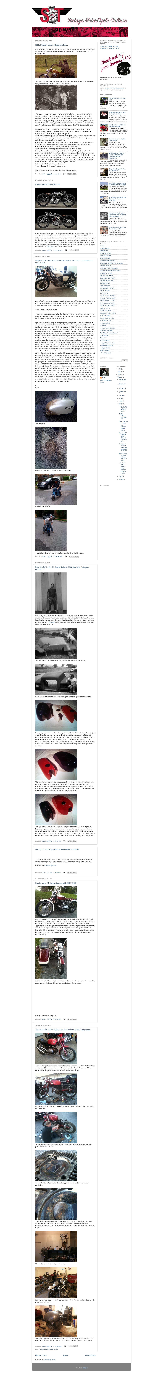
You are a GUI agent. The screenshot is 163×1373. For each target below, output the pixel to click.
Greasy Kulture (105, 283)
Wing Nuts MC (104, 350)
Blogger (85, 1368)
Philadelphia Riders (106, 310)
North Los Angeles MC (107, 305)
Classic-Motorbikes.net (107, 260)
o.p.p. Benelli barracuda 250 (49, 1349)
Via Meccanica (104, 340)
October (122, 388)
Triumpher (103, 338)
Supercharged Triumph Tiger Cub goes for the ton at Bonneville (118, 198)
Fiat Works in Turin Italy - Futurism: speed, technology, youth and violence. (118, 214)
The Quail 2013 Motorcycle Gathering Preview (117, 125)
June (121, 401)
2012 (119, 371)
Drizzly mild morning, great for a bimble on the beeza (57, 849)
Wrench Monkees (105, 353)
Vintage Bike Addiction (107, 343)
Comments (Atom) (49, 1359)
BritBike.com (104, 250)
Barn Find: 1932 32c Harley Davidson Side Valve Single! (117, 183)
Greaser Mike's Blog (106, 280)
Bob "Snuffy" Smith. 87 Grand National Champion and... (123, 437)
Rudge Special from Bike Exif (47, 184)
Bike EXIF (49, 247)
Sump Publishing (105, 320)
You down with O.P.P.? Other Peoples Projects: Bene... (122, 468)
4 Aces (102, 246)
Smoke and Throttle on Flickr (109, 46)
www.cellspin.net (50, 865)
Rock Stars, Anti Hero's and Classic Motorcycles (117, 228)
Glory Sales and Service (107, 278)
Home (65, 1355)
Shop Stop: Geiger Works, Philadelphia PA (117, 169)
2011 (119, 374)
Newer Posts (40, 1355)
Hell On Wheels (105, 285)
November (122, 384)
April (121, 476)
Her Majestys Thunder (107, 288)
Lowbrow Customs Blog (107, 295)
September (122, 391)
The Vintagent (104, 335)
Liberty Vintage (105, 290)
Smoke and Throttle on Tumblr (109, 48)
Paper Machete (105, 308)
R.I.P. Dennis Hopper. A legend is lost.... (51, 45)
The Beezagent (105, 323)
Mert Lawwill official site (107, 300)
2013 (119, 369)
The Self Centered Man (107, 328)
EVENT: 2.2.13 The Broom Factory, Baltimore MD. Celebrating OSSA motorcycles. (117, 155)
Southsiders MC (105, 315)
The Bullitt (103, 325)
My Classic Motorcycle (107, 303)
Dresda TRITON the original (109, 268)
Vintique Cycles (105, 348)
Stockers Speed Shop (107, 318)
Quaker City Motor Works (108, 313)
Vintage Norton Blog (106, 345)
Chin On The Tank (105, 255)
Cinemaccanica (105, 258)
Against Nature (104, 248)
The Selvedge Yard (106, 330)
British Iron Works (105, 253)
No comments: (58, 250)
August (121, 395)
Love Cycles (104, 293)
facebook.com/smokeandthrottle (114, 88)
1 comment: (57, 174)
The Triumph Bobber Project (109, 333)
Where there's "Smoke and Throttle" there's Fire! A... (123, 426)
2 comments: (58, 1346)
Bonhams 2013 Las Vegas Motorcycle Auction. (117, 113)
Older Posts (90, 1355)
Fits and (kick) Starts (106, 275)
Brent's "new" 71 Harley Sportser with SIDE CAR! (55, 883)
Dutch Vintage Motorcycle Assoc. (110, 270)
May (120, 403)
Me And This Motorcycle (107, 298)
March (121, 479)
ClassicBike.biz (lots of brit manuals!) (111, 263)
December (122, 379)
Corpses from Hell (105, 265)
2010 (119, 377)
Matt (103, 377)
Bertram (51, 622)
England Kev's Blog (106, 273)
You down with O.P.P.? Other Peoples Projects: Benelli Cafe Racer (62, 1030)
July (120, 398)
